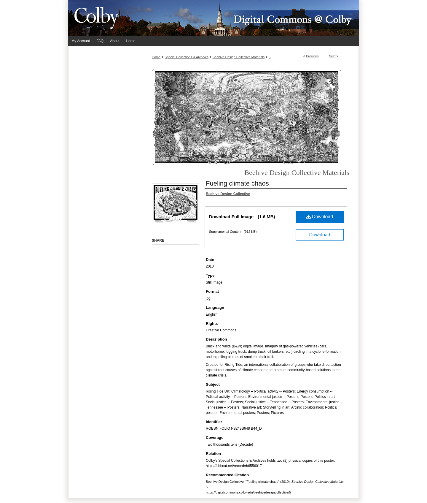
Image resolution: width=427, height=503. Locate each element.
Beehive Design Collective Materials (239, 57)
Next (332, 56)
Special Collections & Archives (186, 57)
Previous (312, 56)
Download (319, 216)
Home (156, 57)
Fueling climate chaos (237, 183)
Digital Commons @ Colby (249, 18)
